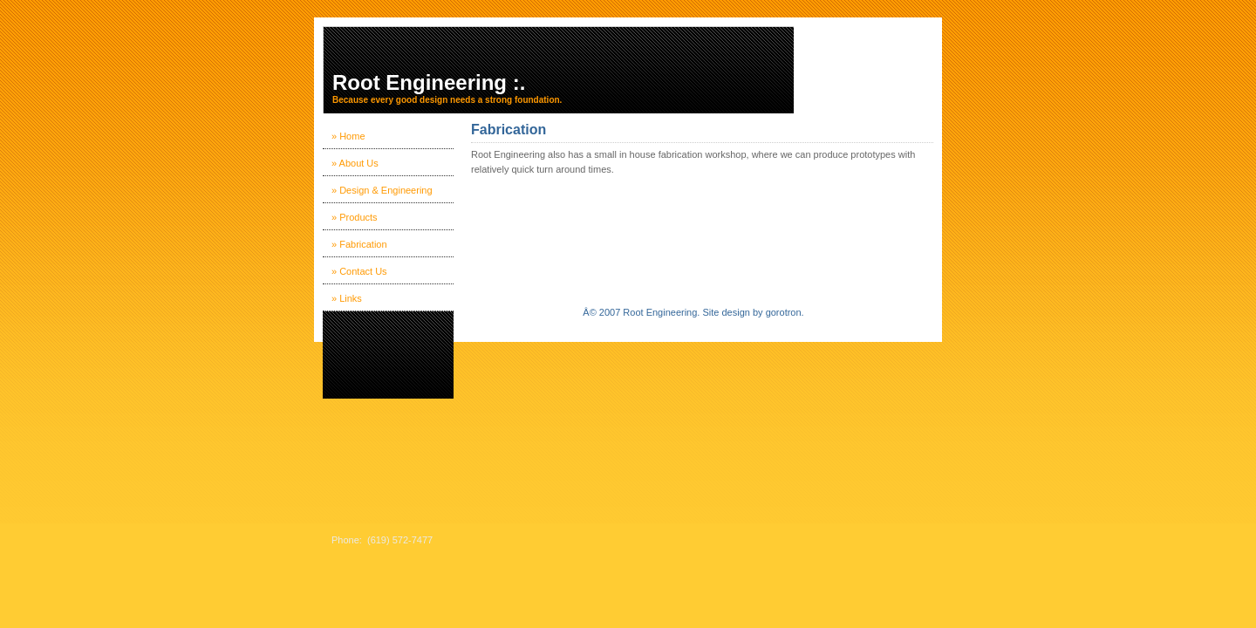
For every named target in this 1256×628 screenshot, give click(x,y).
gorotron (784, 312)
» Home (348, 136)
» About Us (355, 163)
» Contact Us (359, 271)
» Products (354, 217)
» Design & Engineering (382, 190)
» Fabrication (359, 244)
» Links (346, 298)
